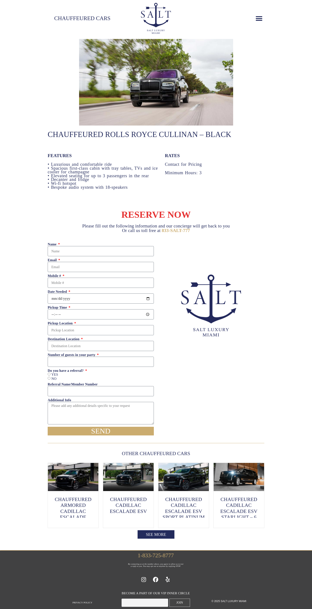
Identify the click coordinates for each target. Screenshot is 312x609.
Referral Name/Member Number (73, 384)
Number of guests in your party (72, 355)
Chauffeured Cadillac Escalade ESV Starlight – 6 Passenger (239, 511)
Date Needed (58, 291)
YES (54, 375)
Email (53, 260)
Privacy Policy (83, 602)
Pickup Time (58, 307)
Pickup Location (61, 323)
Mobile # (55, 276)
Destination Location (64, 339)
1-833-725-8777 (156, 555)
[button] (259, 18)
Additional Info (59, 400)
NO (54, 378)
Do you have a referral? (66, 370)
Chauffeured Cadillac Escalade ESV (128, 505)
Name (52, 244)
